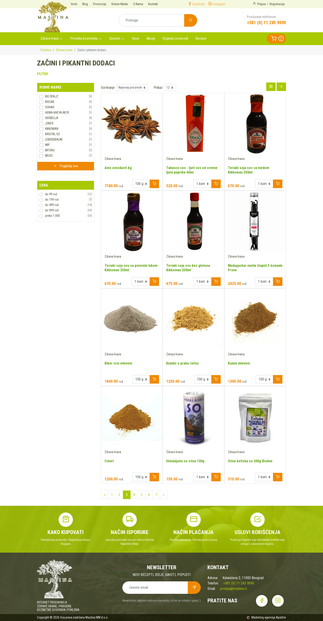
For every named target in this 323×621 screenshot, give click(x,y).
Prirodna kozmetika (84, 38)
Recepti (200, 38)
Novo (135, 38)
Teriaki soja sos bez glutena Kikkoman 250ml (188, 267)
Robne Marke (119, 4)
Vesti (74, 4)
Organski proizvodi (175, 38)
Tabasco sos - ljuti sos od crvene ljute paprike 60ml (191, 170)
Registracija (277, 4)
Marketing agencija (263, 617)
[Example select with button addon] (141, 184)
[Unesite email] (155, 587)
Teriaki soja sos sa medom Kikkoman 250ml (248, 170)
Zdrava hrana (50, 38)
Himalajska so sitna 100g (185, 461)
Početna (46, 50)
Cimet (109, 461)
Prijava (261, 4)
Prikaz (158, 87)
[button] (276, 38)
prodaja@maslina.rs (233, 588)
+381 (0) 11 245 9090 (266, 22)
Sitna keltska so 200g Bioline (250, 461)
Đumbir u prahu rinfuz (182, 363)
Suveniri (114, 38)
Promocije (99, 4)
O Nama (138, 4)
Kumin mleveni (239, 363)
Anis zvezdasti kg (118, 168)
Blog (85, 4)
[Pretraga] (151, 20)
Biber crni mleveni (118, 363)
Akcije (150, 38)
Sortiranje (108, 87)
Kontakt (153, 4)
